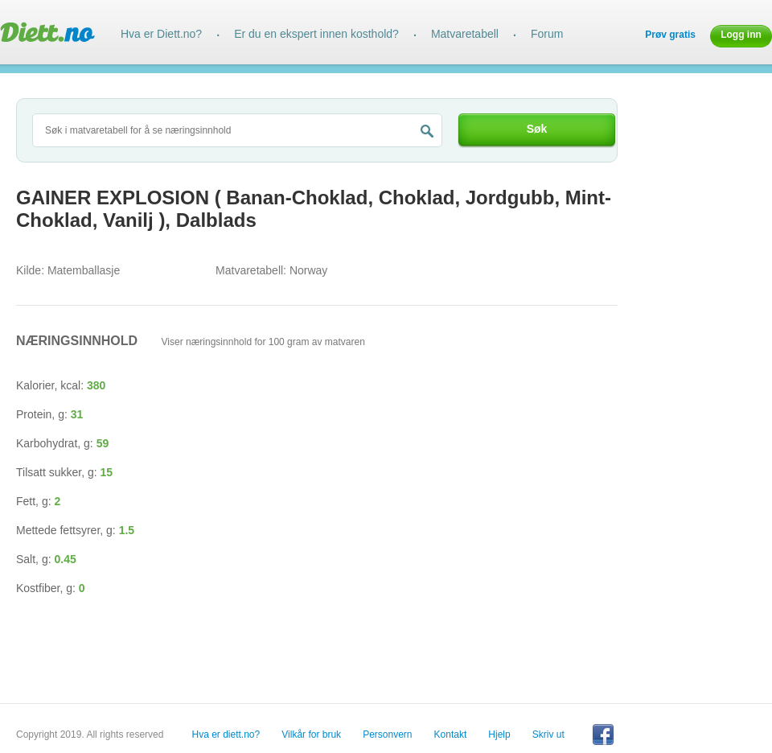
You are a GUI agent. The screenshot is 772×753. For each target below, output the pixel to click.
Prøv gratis (670, 34)
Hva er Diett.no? (161, 33)
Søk (537, 128)
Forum (547, 33)
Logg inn (741, 34)
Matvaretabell (465, 33)
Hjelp (499, 734)
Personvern (387, 734)
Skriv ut (548, 734)
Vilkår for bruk (311, 734)
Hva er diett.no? (226, 734)
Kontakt (450, 734)
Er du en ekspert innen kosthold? (316, 33)
